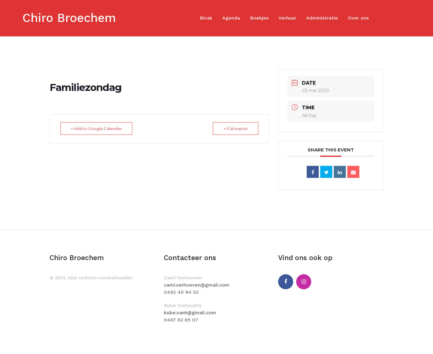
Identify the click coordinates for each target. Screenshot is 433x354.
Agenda (231, 18)
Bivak (206, 18)
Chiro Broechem (69, 18)
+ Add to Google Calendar (96, 128)
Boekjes (259, 18)
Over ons (358, 18)
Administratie (322, 18)
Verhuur (287, 18)
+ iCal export (235, 128)
